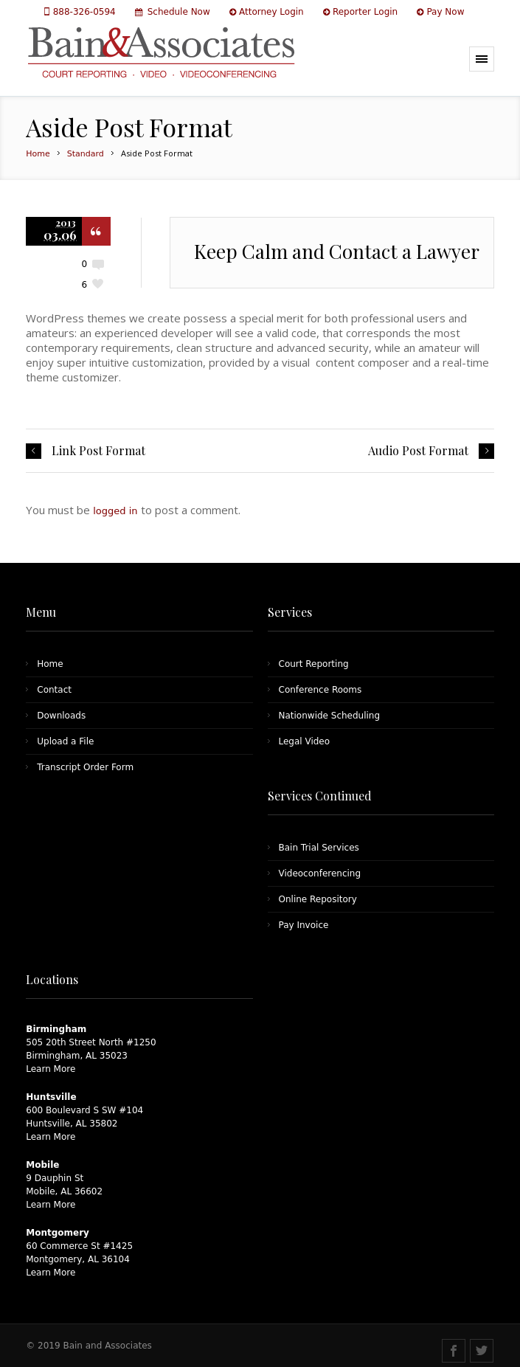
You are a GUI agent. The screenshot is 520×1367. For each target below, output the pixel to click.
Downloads (61, 715)
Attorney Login (271, 12)
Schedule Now (179, 12)
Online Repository (318, 899)
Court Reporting (314, 664)
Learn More (50, 1069)
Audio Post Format (418, 450)
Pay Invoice (304, 925)
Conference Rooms (320, 690)
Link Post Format (98, 450)
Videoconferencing (320, 873)
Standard (85, 154)
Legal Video (304, 741)
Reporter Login (365, 12)
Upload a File (65, 741)
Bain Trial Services (319, 847)
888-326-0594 (86, 12)
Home (37, 154)
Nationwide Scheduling (330, 715)
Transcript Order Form (85, 767)
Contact (54, 690)
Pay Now (445, 12)
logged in (115, 510)
